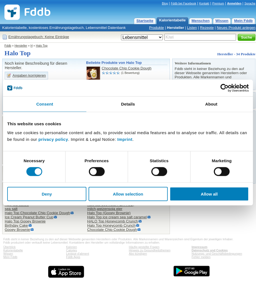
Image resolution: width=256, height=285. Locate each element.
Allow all (209, 193)
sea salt (11, 209)
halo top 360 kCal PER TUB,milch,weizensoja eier (110, 206)
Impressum (199, 247)
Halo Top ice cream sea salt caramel (117, 217)
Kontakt (204, 3)
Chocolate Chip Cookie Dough (126, 68)
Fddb (7, 45)
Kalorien (71, 247)
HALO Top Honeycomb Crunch (112, 221)
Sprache (249, 3)
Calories (71, 250)
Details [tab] (128, 104)
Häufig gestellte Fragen (144, 247)
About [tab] (211, 104)
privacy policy (53, 139)
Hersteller (175, 28)
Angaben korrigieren (29, 75)
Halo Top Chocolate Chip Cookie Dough (37, 213)
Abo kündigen (138, 253)
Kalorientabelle (172, 20)
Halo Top (41, 45)
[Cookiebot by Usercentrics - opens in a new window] (224, 88)
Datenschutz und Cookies (210, 250)
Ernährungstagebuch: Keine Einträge (38, 37)
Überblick (9, 247)
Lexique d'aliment (77, 253)
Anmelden (234, 3)
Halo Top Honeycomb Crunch (111, 225)
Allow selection (128, 193)
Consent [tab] (44, 104)
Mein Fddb (243, 21)
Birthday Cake (16, 225)
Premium (218, 3)
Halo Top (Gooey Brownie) (108, 213)
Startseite (144, 21)
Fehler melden (201, 257)
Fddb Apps (73, 257)
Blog (165, 3)
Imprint (124, 139)
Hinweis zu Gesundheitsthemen (149, 250)
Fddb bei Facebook (183, 3)
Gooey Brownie (17, 230)
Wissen (222, 21)
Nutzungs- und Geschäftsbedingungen (217, 253)
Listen (192, 28)
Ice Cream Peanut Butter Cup (29, 217)
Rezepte (207, 28)
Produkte (156, 28)
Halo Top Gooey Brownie (25, 221)
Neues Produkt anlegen (236, 28)
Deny (47, 193)
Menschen (201, 21)
